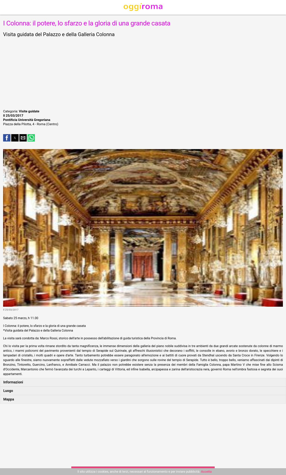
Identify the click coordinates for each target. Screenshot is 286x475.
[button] (6, 138)
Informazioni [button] (13, 382)
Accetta (206, 471)
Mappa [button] (8, 399)
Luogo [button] (8, 391)
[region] (143, 73)
